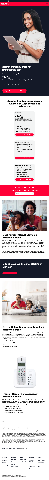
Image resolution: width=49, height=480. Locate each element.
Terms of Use (41, 462)
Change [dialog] (10, 1)
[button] (32, 193)
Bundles (13, 462)
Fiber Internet (14, 466)
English (42, 1)
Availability (5, 465)
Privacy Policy (41, 460)
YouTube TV (23, 462)
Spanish (46, 1)
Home (3, 448)
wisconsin (15, 448)
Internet (13, 464)
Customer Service (31, 461)
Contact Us (32, 466)
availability (9, 448)
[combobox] (23, 193)
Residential (32, 1)
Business (37, 1)
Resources (31, 464)
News (30, 468)
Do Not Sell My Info (41, 465)
